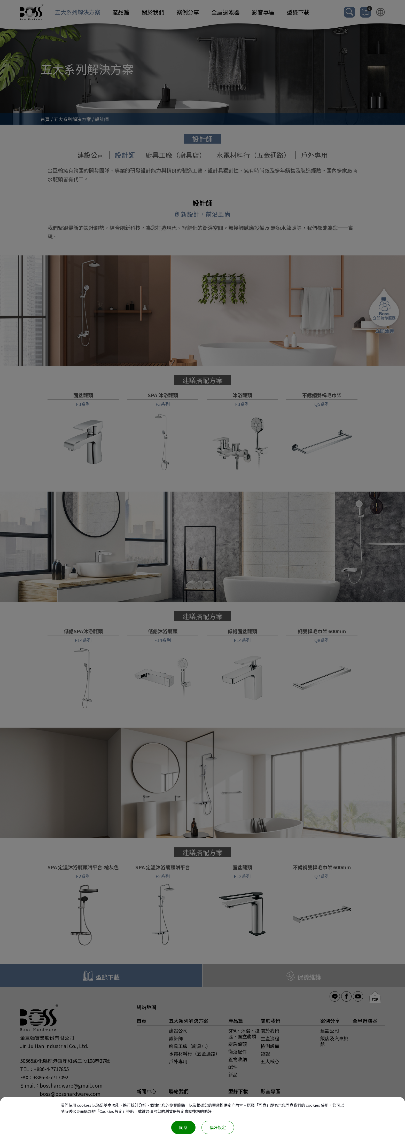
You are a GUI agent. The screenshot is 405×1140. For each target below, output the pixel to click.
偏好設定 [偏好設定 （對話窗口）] (217, 1127)
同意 (183, 1127)
